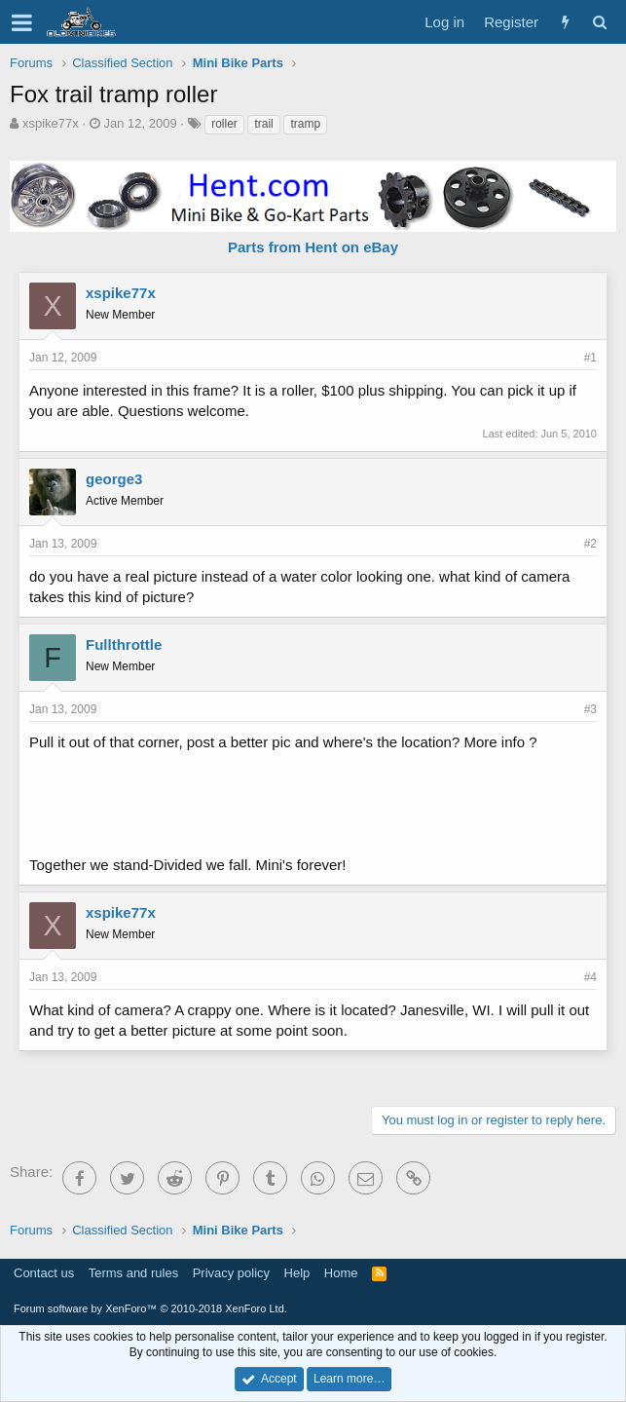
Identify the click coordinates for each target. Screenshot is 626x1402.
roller (224, 124)
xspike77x (50, 123)
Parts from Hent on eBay (313, 247)
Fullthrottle (124, 644)
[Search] (599, 22)
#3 (590, 709)
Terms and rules (133, 1273)
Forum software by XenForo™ (150, 1308)
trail (263, 124)
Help (297, 1273)
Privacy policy (231, 1273)
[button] (22, 22)
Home (341, 1273)
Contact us (44, 1273)
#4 (590, 977)
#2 (590, 543)
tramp (305, 124)
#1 (590, 357)
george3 (114, 479)
